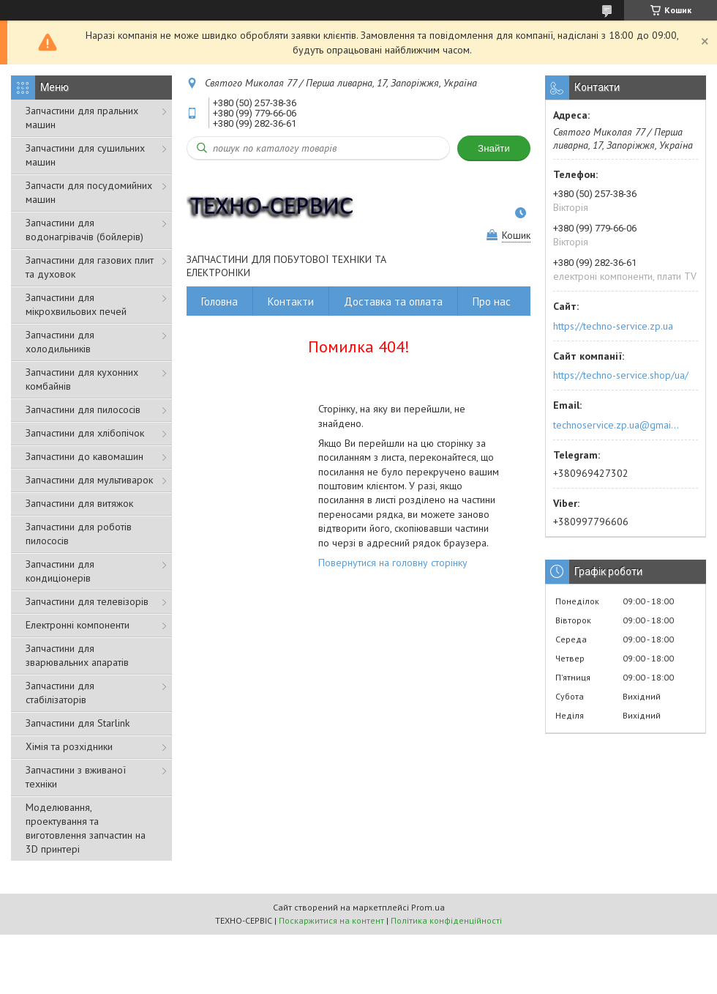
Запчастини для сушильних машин (85, 154)
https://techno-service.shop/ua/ (620, 375)
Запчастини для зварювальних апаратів (77, 655)
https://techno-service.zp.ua (613, 326)
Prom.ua (428, 907)
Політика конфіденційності (446, 920)
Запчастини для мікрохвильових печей (76, 304)
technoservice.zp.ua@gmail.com (617, 424)
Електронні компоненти (77, 624)
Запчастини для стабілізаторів (60, 692)
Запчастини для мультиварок (89, 479)
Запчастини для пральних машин (82, 117)
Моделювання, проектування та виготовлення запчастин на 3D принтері (86, 828)
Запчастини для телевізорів (87, 601)
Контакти (291, 301)
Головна (219, 301)
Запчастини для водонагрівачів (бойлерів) (84, 229)
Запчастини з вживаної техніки (76, 776)
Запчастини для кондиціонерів (60, 571)
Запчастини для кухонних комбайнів (82, 379)
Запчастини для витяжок (79, 503)
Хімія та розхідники (69, 746)
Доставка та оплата (393, 301)
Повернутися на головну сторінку (393, 562)
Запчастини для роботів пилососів (79, 533)
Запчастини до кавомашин (84, 456)
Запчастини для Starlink (77, 723)
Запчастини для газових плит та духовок (90, 267)
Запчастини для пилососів (83, 409)
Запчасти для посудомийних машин (89, 192)
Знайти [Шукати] (494, 148)
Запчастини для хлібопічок (85, 432)
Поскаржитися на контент (331, 920)
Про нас (492, 301)
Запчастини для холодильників (60, 341)
